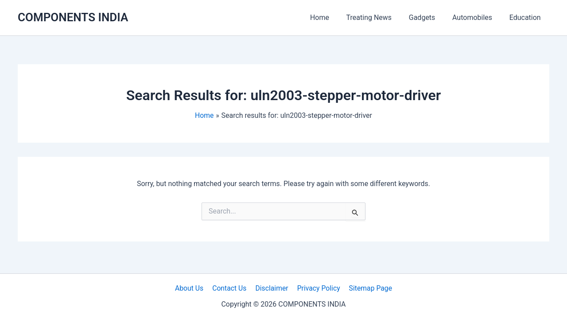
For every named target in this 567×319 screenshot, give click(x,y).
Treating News (379, 17)
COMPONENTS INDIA (73, 17)
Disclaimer (271, 288)
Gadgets (429, 17)
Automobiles (477, 17)
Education (526, 17)
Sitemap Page (368, 288)
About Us (191, 288)
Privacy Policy (317, 288)
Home (332, 17)
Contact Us (230, 288)
